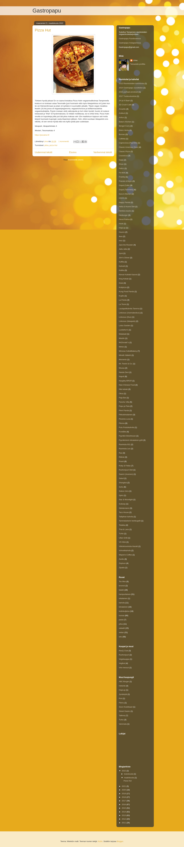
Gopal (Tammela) (126, 190)
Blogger (120, 841)
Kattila (121, 270)
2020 (124, 790)
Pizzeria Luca (124, 419)
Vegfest (122, 663)
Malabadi (122, 334)
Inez (120, 240)
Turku (121, 720)
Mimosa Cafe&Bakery (128, 351)
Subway (122, 504)
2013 (124, 815)
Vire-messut (124, 667)
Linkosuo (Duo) (125, 317)
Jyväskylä (123, 694)
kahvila (122, 603)
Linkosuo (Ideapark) (127, 321)
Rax (120, 453)
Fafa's (121, 168)
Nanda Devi (124, 372)
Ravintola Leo (124, 449)
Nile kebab (123, 389)
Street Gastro (124, 711)
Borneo (122, 134)
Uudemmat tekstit (43, 152)
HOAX (121, 198)
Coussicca (123, 156)
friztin (100, 841)
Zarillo (121, 559)
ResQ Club (123, 651)
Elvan (121, 164)
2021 (124, 786)
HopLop (122, 228)
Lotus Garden (124, 325)
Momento (123, 359)
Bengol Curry (124, 126)
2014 (124, 812)
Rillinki (121, 457)
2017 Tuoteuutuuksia (127, 96)
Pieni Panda (124, 410)
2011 (124, 823)
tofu (120, 637)
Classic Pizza (124, 151)
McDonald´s (124, 342)
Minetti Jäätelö (125, 355)
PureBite (122, 432)
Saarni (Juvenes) (126, 474)
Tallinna (122, 715)
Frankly (122, 177)
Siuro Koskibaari (126, 707)
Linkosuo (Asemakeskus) (129, 313)
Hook (121, 224)
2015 (124, 808)
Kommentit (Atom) (75, 160)
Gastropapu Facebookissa (130, 38)
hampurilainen (125, 594)
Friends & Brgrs (125, 181)
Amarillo (122, 109)
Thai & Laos (124, 529)
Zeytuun (122, 563)
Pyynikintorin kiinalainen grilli (131, 440)
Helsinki (122, 686)
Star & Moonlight (126, 499)
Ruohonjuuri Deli (126, 470)
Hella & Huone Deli (127, 206)
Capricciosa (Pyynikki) (128, 143)
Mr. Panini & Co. (125, 364)
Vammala (123, 724)
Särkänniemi (124, 508)
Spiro (121, 495)
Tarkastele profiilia (137, 64)
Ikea (120, 236)
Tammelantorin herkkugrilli (130, 521)
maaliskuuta (129, 778)
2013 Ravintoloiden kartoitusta (131, 83)
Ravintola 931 (124, 444)
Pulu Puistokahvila (126, 427)
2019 (124, 793)
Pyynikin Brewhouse (127, 436)
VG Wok (122, 542)
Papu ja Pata (124, 406)
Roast (121, 461)
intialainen (123, 598)
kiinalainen (123, 607)
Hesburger (123, 215)
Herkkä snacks (125, 211)
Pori (120, 698)
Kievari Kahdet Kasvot (128, 274)
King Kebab (124, 279)
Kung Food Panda (126, 291)
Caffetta (122, 139)
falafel (121, 590)
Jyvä (121, 253)
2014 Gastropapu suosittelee (131, 88)
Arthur (121, 117)
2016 (124, 804)
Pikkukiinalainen (125, 415)
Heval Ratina (124, 219)
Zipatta (122, 567)
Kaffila (121, 262)
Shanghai (123, 483)
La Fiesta (122, 300)
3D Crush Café (125, 105)
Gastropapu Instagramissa (130, 43)
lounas (121, 615)
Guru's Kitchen (125, 194)
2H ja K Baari (124, 100)
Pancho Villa (124, 402)
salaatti (122, 628)
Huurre (122, 232)
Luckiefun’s (123, 330)
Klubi (121, 283)
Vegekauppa (124, 659)
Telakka (122, 525)
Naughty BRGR (125, 381)
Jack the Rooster (126, 245)
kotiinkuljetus (124, 611)
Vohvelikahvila (125, 550)
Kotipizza (122, 287)
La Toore (122, 304)
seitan (121, 632)
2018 (124, 797)
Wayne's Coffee (125, 555)
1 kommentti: (64, 141)
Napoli (121, 376)
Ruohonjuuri (124, 655)
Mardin (122, 338)
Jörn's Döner (124, 258)
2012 (124, 819)
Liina (135, 60)
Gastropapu (46, 11)
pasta (121, 620)
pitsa (46, 145)
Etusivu (72, 152)
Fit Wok (122, 173)
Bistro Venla (124, 130)
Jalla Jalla (123, 249)
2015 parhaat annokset (128, 92)
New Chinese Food (127, 385)
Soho (121, 487)
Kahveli (122, 266)
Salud (121, 478)
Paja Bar (122, 398)
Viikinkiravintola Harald (128, 546)
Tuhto (121, 533)
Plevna (122, 423)
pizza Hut (53, 145)
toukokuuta (129, 774)
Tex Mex (122, 581)
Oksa (121, 393)
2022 (124, 771)
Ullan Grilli (123, 538)
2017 (124, 801)
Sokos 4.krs (124, 491)
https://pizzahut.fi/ (42, 135)
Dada (121, 160)
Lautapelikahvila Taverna (129, 308)
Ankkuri (122, 113)
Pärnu (121, 703)
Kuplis (121, 296)
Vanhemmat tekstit (102, 152)
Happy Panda (124, 202)
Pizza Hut (43, 30)
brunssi (122, 586)
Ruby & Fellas (125, 466)
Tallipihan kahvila (126, 517)
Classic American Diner (128, 147)
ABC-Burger (124, 681)
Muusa (121, 368)
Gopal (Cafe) (124, 185)
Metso (121, 347)
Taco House (124, 512)
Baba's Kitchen (125, 122)
